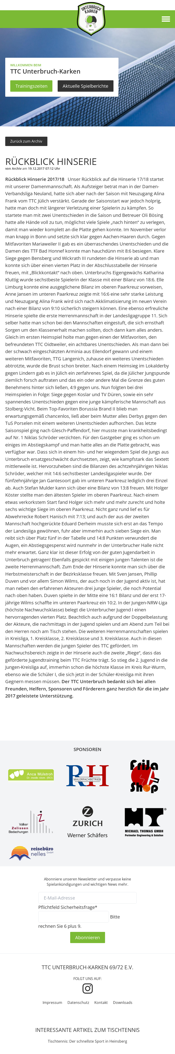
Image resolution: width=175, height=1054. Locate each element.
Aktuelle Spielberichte (85, 86)
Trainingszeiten (31, 86)
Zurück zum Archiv (26, 141)
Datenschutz (78, 1002)
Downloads (122, 1002)
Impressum (52, 1002)
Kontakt (101, 1002)
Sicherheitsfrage (67, 907)
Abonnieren (87, 937)
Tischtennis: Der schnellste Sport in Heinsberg (87, 1041)
